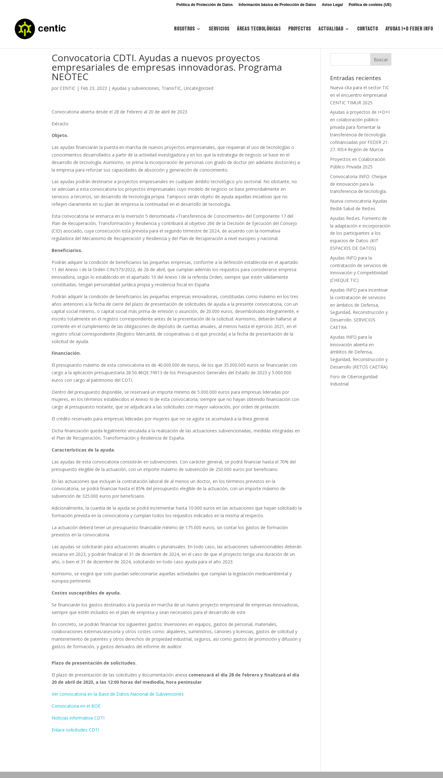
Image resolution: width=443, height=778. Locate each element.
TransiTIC (171, 88)
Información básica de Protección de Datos (277, 5)
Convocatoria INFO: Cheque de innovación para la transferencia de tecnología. (358, 183)
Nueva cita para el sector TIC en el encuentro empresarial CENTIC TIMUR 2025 (359, 95)
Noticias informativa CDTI (78, 718)
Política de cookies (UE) (370, 5)
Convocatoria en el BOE (76, 706)
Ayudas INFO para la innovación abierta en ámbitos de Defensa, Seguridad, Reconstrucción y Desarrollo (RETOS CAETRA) (359, 352)
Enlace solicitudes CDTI (75, 730)
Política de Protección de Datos (205, 5)
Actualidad (330, 29)
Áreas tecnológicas (259, 29)
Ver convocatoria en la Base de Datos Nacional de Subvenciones (118, 694)
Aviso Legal (332, 5)
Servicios (219, 29)
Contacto (367, 29)
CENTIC (68, 88)
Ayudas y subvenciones (135, 88)
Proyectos (299, 29)
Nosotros (184, 29)
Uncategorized (198, 88)
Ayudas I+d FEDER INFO (409, 29)
